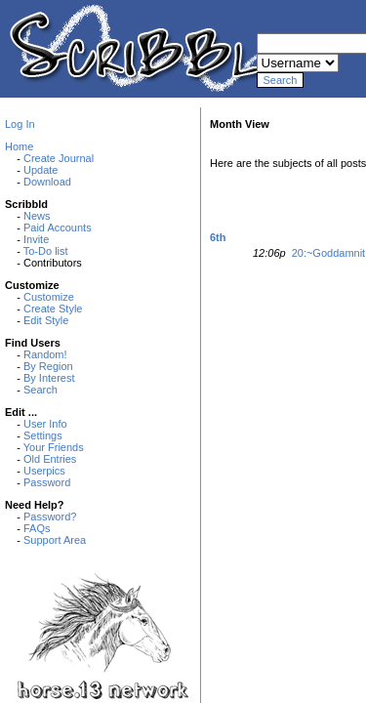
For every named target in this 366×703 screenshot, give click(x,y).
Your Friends (53, 447)
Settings (42, 435)
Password (46, 482)
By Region (48, 366)
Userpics (44, 470)
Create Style (53, 308)
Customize (48, 297)
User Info (45, 424)
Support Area (54, 540)
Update (40, 170)
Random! (45, 354)
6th (218, 237)
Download (47, 181)
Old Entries (49, 459)
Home (19, 146)
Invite (36, 239)
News (37, 216)
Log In (20, 124)
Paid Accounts (57, 227)
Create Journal (58, 158)
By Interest (49, 378)
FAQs (37, 528)
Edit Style (45, 320)
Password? (49, 516)
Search (40, 389)
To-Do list (45, 251)
